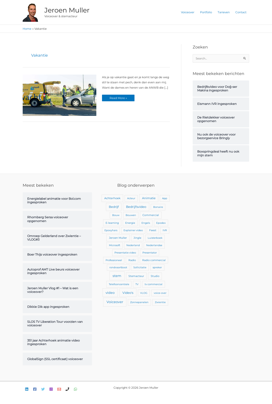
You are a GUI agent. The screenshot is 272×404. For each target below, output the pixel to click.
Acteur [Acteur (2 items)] (131, 198)
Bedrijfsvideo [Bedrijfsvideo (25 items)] (136, 207)
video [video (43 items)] (110, 293)
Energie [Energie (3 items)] (130, 222)
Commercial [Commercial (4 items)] (150, 215)
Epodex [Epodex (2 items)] (161, 222)
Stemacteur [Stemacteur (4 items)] (136, 276)
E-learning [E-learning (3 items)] (112, 222)
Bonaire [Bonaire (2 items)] (158, 206)
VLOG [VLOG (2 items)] (143, 292)
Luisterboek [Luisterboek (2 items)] (155, 237)
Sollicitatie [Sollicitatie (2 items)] (139, 267)
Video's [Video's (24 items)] (127, 293)
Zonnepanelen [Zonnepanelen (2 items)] (139, 302)
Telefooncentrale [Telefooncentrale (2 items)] (119, 284)
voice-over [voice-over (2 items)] (160, 292)
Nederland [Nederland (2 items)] (133, 245)
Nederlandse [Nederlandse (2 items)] (154, 245)
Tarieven (224, 12)
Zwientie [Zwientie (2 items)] (160, 302)
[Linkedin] (27, 389)
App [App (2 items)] (164, 198)
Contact (240, 12)
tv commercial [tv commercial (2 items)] (153, 284)
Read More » (118, 97)
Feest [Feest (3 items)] (152, 230)
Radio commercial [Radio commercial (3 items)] (154, 260)
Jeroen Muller (67, 10)
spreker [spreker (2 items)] (157, 267)
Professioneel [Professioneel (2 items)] (114, 260)
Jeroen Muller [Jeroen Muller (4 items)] (118, 237)
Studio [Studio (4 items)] (155, 276)
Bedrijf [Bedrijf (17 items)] (114, 207)
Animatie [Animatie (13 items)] (148, 198)
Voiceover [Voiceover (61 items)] (115, 302)
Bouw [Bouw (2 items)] (115, 215)
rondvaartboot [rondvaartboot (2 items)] (118, 267)
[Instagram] (51, 389)
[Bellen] (67, 389)
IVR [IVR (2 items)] (165, 230)
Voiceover (187, 12)
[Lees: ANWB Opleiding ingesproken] (59, 95)
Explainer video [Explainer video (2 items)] (133, 230)
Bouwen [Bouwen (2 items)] (131, 215)
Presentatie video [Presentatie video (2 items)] (125, 252)
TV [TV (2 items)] (136, 284)
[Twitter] (43, 389)
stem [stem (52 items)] (117, 276)
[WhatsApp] (75, 389)
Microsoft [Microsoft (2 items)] (114, 245)
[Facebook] (35, 389)
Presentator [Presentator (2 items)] (149, 252)
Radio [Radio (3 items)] (132, 260)
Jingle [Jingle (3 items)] (137, 237)
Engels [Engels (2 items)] (145, 222)
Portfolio (206, 12)
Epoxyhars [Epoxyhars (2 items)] (110, 230)
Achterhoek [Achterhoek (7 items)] (112, 198)
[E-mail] (59, 389)
